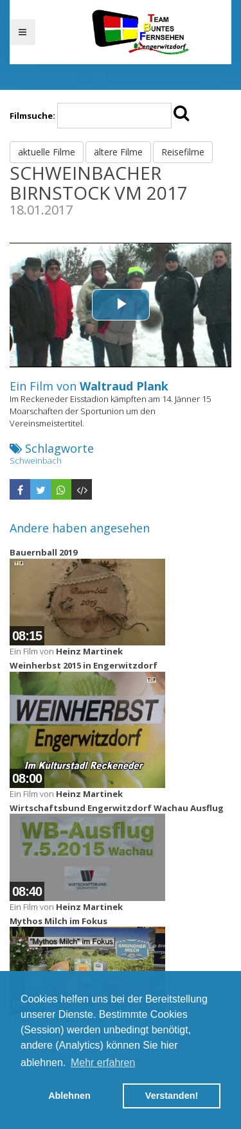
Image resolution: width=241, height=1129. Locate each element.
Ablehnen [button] (69, 1095)
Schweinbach (36, 460)
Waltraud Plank (124, 386)
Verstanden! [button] (171, 1095)
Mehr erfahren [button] (103, 1062)
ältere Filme (118, 152)
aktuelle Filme (46, 152)
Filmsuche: (32, 115)
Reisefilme (182, 152)
